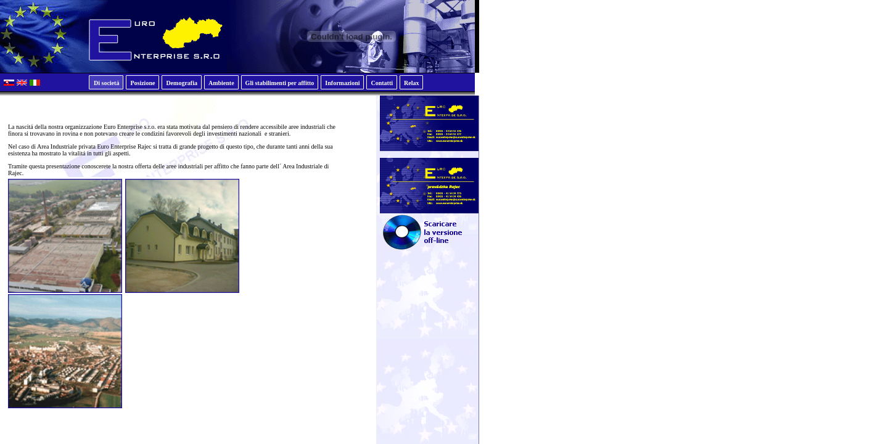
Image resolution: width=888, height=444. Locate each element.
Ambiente (221, 83)
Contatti (382, 83)
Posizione (142, 83)
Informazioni (342, 83)
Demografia (181, 83)
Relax (411, 83)
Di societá (106, 83)
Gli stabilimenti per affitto (279, 83)
